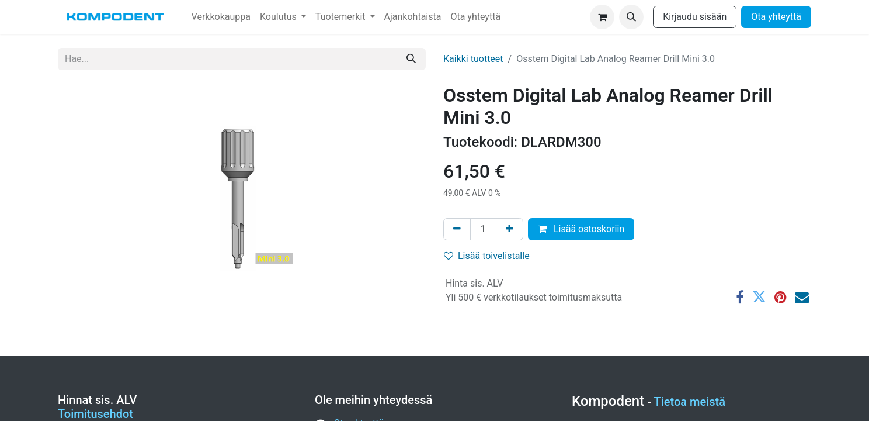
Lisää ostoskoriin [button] (581, 228)
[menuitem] (221, 17)
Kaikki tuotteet (473, 58)
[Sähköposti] (802, 297)
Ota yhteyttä (776, 16)
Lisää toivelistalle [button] (487, 255)
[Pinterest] (780, 297)
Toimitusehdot (95, 414)
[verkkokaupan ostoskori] (602, 17)
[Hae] (411, 59)
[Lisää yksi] (509, 229)
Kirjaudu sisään (695, 16)
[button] (631, 17)
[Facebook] (740, 297)
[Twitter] (759, 297)
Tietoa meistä (690, 402)
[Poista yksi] (457, 229)
